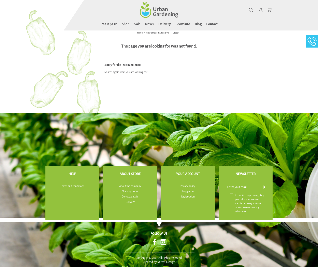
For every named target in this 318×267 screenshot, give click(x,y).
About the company (130, 186)
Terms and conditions (72, 186)
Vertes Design (166, 262)
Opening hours (130, 191)
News (149, 24)
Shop (126, 24)
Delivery (164, 24)
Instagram (163, 242)
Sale (137, 24)
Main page (109, 24)
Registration (188, 196)
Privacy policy (187, 186)
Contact (212, 24)
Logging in (188, 191)
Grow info (182, 24)
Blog (198, 24)
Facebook (154, 242)
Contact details (130, 196)
